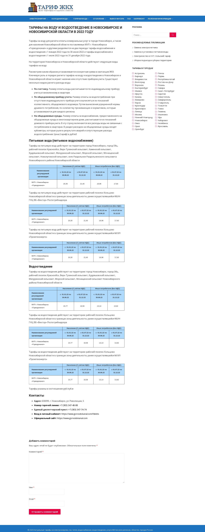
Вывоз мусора (117, 19)
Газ (129, 19)
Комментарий (35, 445)
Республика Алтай (167, 79)
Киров (138, 102)
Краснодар (140, 105)
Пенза (162, 73)
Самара (162, 88)
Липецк (138, 111)
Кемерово (140, 99)
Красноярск (140, 108)
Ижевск (138, 91)
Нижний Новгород (144, 117)
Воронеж (139, 85)
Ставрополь (164, 102)
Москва (138, 114)
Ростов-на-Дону (166, 82)
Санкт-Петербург (167, 91)
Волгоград (140, 82)
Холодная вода (60, 19)
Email (31, 493)
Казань (138, 97)
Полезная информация (159, 19)
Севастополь (165, 97)
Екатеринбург (141, 88)
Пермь (162, 76)
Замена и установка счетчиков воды (152, 51)
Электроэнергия (38, 19)
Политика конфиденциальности (40, 527)
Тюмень (162, 111)
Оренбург (140, 129)
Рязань (162, 85)
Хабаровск (163, 120)
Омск (137, 123)
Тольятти (163, 105)
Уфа (160, 117)
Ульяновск (163, 114)
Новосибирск (141, 120)
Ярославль (164, 126)
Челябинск (164, 123)
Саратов (162, 93)
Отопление (98, 19)
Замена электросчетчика (146, 47)
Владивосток (141, 79)
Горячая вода (80, 19)
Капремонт (139, 19)
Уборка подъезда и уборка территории (153, 60)
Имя (30, 481)
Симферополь (165, 99)
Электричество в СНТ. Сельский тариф (153, 56)
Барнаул (139, 76)
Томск (161, 108)
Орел (137, 126)
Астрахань (140, 73)
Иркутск (139, 93)
